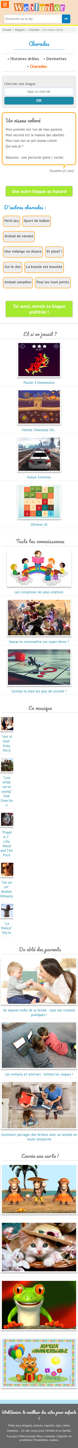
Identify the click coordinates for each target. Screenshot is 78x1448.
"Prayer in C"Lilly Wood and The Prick (7, 841)
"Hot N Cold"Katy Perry (7, 741)
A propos (12, 1436)
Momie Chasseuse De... (39, 427)
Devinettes (56, 58)
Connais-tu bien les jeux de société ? (39, 689)
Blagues (20, 30)
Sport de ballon (37, 220)
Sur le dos (12, 266)
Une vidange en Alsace (23, 251)
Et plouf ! (54, 251)
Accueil (7, 30)
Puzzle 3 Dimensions (39, 380)
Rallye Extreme (39, 474)
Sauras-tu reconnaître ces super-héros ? (39, 639)
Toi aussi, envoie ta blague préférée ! (39, 309)
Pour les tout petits (52, 282)
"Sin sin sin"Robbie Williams (7, 887)
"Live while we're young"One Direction (7, 789)
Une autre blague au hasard (39, 191)
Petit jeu (11, 220)
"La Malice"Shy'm (7, 926)
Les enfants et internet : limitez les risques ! (39, 1072)
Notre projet (27, 1436)
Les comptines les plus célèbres (39, 589)
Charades (34, 30)
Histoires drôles (24, 58)
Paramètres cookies (46, 1440)
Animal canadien (17, 282)
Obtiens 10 (39, 522)
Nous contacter (46, 1436)
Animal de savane (18, 236)
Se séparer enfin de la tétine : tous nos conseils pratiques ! (39, 1010)
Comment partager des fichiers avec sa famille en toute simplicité (39, 1134)
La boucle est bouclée (44, 266)
